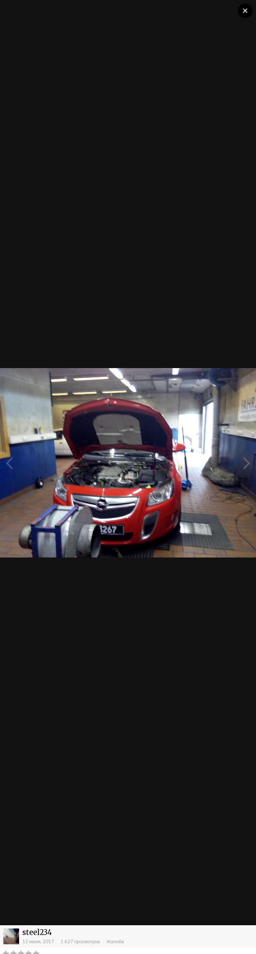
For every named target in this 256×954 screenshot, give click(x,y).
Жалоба (115, 941)
